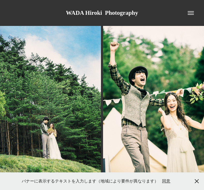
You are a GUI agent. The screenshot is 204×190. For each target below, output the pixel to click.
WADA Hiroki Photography (102, 13)
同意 (166, 181)
